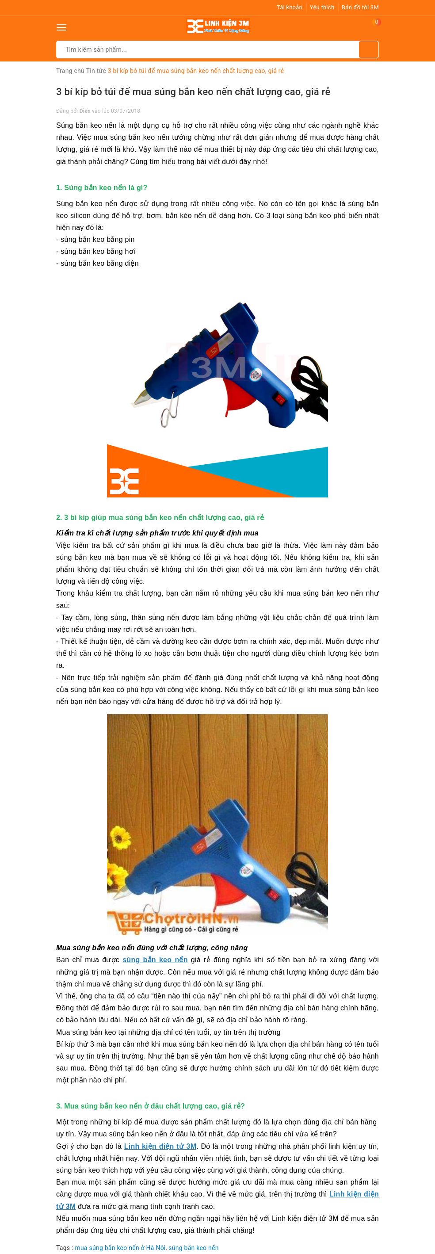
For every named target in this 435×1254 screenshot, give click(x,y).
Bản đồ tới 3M (360, 7)
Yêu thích (322, 7)
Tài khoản (289, 7)
